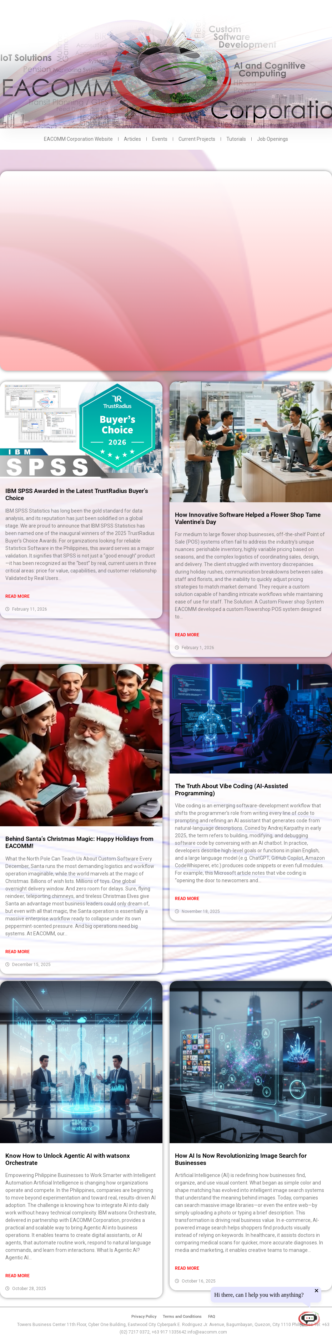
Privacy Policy (143, 1316)
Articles (132, 139)
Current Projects (196, 139)
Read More (17, 596)
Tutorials (236, 139)
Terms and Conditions (182, 1316)
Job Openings (272, 139)
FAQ (211, 1316)
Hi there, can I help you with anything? (259, 1295)
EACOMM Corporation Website (78, 139)
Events (159, 139)
